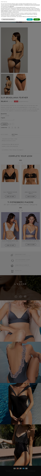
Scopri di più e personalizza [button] (8, 19)
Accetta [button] (36, 19)
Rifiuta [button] (29, 19)
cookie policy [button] (11, 6)
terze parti (19, 7)
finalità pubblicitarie (4, 10)
